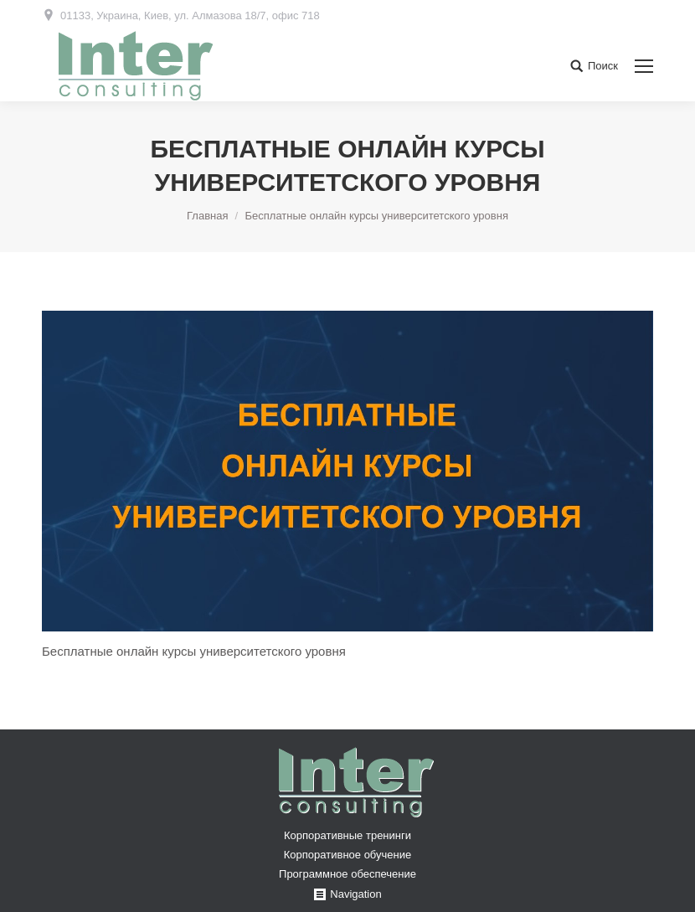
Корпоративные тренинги (347, 835)
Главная (207, 215)
